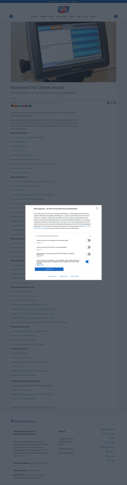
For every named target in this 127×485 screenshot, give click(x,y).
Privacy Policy (74, 276)
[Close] (98, 209)
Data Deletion (52, 276)
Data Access (63, 276)
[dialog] (63, 242)
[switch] (88, 240)
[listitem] (63, 236)
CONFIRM (49, 269)
